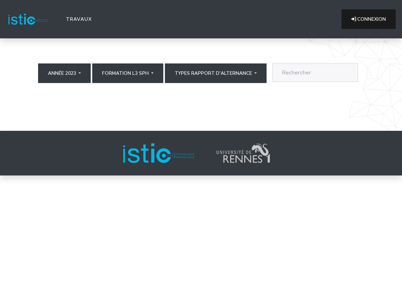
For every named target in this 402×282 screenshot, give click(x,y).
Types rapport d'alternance (214, 73)
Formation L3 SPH (126, 73)
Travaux (80, 18)
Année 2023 (62, 73)
